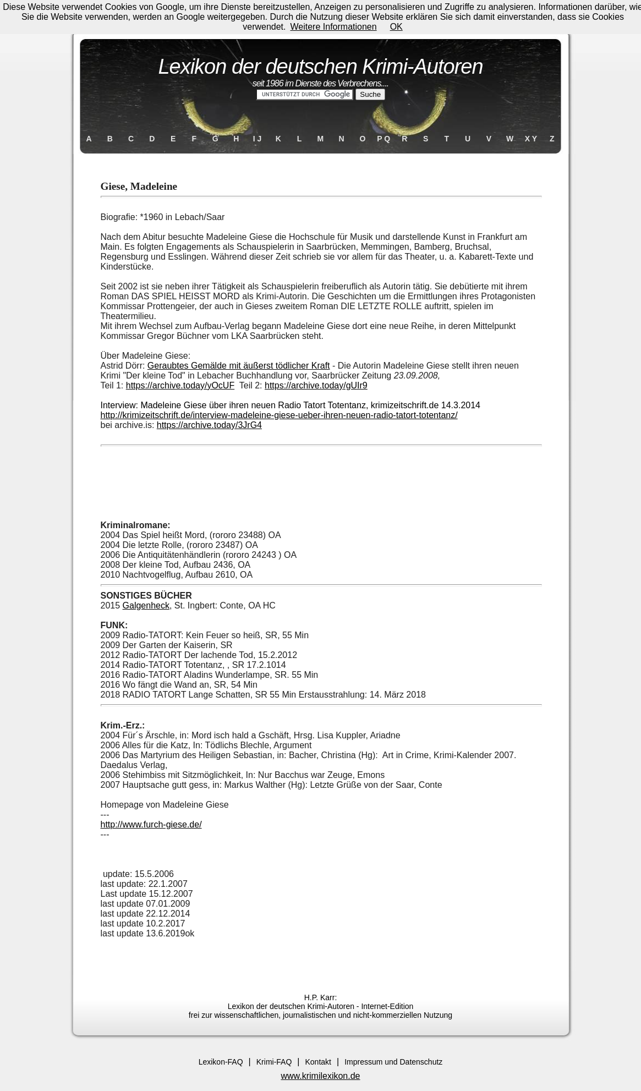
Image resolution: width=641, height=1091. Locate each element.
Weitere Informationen (334, 26)
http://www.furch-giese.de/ (151, 824)
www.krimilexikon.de (320, 1076)
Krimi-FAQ (274, 1061)
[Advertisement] (320, 486)
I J (257, 138)
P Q (383, 138)
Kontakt (318, 1061)
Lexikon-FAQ (221, 1061)
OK (396, 26)
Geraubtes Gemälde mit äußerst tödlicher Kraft (238, 365)
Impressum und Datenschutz (393, 1061)
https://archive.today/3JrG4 (209, 425)
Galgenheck (146, 605)
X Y (531, 138)
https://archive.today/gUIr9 (316, 385)
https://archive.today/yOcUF (180, 385)
